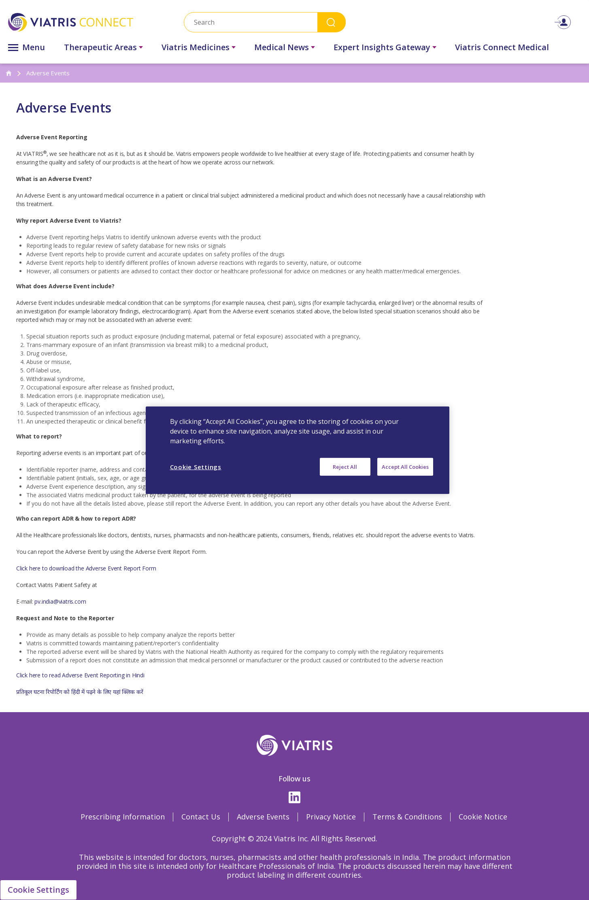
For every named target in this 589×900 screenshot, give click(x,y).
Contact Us (200, 816)
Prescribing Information (123, 816)
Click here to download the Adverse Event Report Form (86, 568)
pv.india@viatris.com (60, 601)
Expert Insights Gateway (382, 47)
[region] (297, 450)
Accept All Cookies (405, 466)
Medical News (281, 47)
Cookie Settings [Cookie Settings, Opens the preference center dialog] (195, 466)
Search (331, 22)
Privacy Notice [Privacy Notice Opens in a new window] (331, 816)
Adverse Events (263, 816)
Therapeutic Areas (100, 47)
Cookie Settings (38, 889)
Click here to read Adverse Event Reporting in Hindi (80, 675)
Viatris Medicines (196, 47)
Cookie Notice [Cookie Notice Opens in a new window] (483, 816)
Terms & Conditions (407, 816)
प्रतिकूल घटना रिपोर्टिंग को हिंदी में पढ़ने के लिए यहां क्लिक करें (79, 692)
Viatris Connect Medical (502, 47)
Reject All (345, 466)
